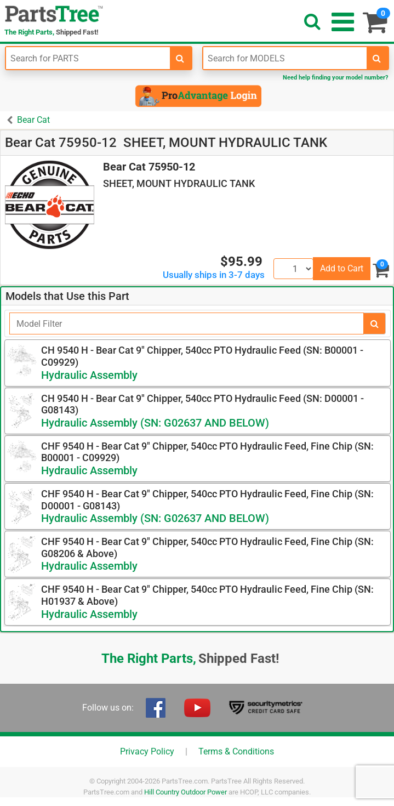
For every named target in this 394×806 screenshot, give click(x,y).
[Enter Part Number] (88, 58)
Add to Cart (341, 268)
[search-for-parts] (180, 58)
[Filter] (186, 323)
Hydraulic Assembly (89, 375)
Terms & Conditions (236, 751)
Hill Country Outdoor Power (185, 792)
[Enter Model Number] (285, 58)
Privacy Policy (147, 751)
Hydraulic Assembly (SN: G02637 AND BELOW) (155, 422)
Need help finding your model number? (335, 77)
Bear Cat (33, 120)
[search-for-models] (377, 58)
